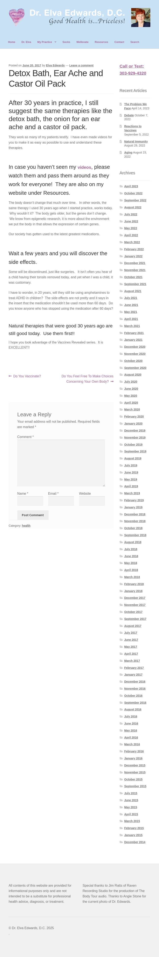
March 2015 (132, 821)
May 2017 (130, 646)
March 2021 (132, 326)
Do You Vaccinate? (27, 376)
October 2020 (133, 360)
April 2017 (131, 653)
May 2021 (130, 312)
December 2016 (134, 681)
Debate (129, 115)
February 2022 (134, 249)
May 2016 (130, 730)
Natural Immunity (136, 141)
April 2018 (131, 570)
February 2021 (134, 333)
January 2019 (133, 507)
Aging (128, 152)
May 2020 (130, 395)
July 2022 (130, 214)
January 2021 (133, 339)
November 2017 (135, 605)
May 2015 (130, 807)
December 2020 (134, 346)
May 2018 (130, 563)
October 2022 (133, 193)
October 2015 (133, 779)
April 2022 (131, 235)
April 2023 (131, 186)
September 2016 (135, 702)
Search (134, 42)
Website (85, 493)
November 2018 (135, 521)
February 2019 (134, 500)
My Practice (44, 42)
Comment (25, 437)
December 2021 (134, 263)
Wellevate (82, 42)
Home (11, 42)
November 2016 (135, 688)
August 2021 (132, 291)
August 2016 (132, 709)
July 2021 (130, 298)
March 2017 (132, 660)
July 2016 (130, 716)
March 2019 (132, 493)
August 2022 (132, 207)
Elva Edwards (55, 65)
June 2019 (131, 472)
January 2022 (133, 256)
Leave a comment (81, 65)
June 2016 (131, 723)
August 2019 (132, 458)
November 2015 (135, 772)
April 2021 (131, 319)
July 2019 (130, 465)
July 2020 (130, 381)
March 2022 (132, 242)
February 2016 (134, 751)
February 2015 (134, 828)
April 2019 (131, 486)
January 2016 (133, 758)
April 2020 (131, 402)
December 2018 (134, 514)
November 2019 (135, 437)
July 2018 (130, 549)
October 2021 (133, 277)
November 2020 (135, 353)
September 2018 (135, 535)
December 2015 (134, 765)
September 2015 (135, 786)
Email (53, 493)
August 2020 (132, 374)
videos (84, 167)
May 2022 (130, 228)
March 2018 (132, 577)
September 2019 (135, 451)
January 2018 (133, 591)
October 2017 (133, 612)
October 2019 (133, 444)
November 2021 (135, 270)
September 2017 (135, 619)
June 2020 (131, 388)
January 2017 (133, 674)
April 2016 (131, 737)
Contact (119, 42)
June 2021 (131, 305)
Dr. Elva (26, 42)
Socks (66, 42)
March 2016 (132, 744)
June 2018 (131, 556)
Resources (101, 42)
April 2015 (131, 814)
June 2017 (131, 639)
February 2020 (134, 416)
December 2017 (134, 597)
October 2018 (133, 528)
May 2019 (130, 479)
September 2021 (135, 284)
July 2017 (130, 632)
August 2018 (132, 542)
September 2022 (135, 200)
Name (22, 493)
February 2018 (134, 584)
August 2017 (132, 626)
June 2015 (131, 800)
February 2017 (134, 667)
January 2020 (133, 423)
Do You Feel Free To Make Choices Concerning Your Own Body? (87, 378)
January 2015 (133, 835)
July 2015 (130, 793)
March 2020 (132, 409)
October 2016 (133, 695)
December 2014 (134, 842)
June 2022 (131, 221)
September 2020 (135, 367)
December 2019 (134, 430)
